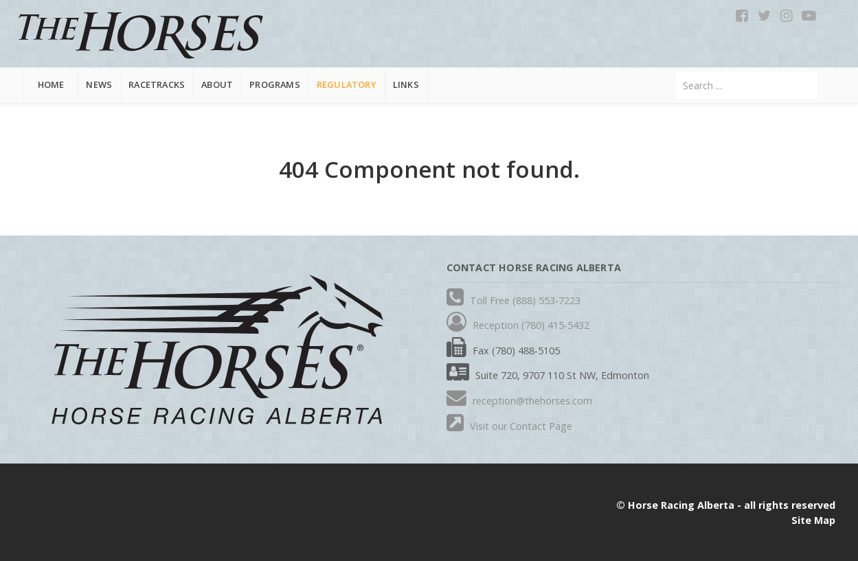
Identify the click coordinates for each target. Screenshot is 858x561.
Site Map (813, 520)
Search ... (676, 72)
